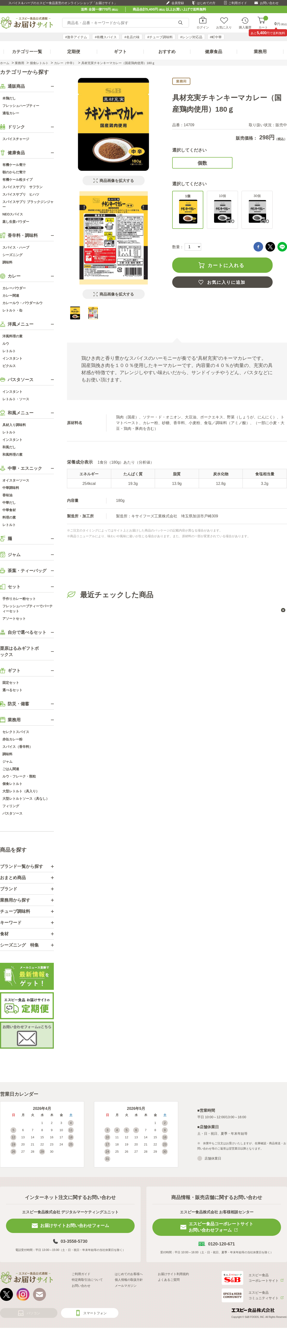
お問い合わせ (269, 3)
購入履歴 (245, 27)
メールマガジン (126, 1285)
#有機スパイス (106, 37)
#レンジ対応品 (191, 37)
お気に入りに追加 (226, 282)
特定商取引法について (87, 1280)
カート (263, 23)
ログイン (203, 27)
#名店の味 (132, 37)
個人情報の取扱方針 (129, 1280)
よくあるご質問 (169, 1280)
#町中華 (216, 37)
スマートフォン (95, 1313)
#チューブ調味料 (160, 37)
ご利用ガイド (237, 3)
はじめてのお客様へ (129, 1274)
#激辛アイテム (76, 37)
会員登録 (177, 3)
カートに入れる (226, 265)
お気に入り (224, 27)
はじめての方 (206, 3)
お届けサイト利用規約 (173, 1274)
